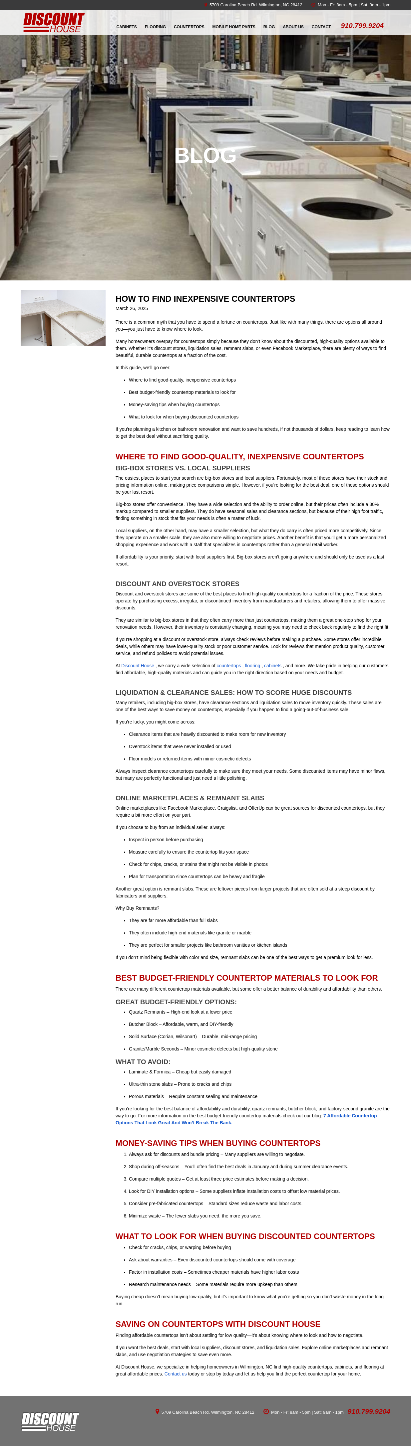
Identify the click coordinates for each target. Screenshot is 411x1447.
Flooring (155, 27)
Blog (269, 27)
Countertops (189, 27)
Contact (321, 27)
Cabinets (126, 27)
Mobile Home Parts (233, 27)
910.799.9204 (369, 1411)
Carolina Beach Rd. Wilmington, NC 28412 (261, 4)
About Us (293, 27)
